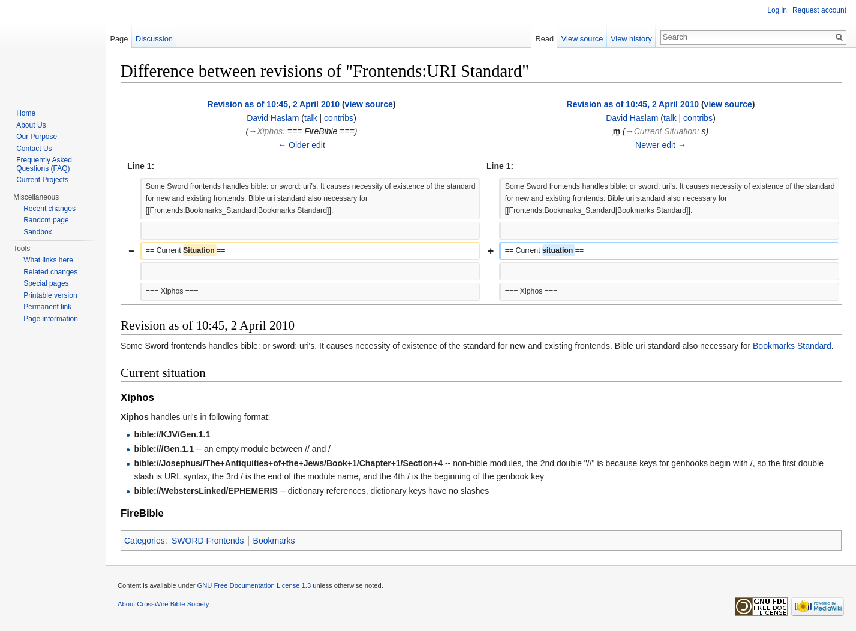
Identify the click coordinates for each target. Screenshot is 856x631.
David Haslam (273, 118)
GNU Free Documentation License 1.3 (254, 585)
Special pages (45, 283)
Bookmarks (274, 540)
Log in (777, 10)
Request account (819, 10)
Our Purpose (36, 136)
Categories (144, 540)
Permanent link (47, 307)
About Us (31, 125)
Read (544, 38)
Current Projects (42, 180)
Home (25, 113)
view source (369, 104)
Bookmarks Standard (792, 346)
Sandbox (37, 232)
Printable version (50, 295)
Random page (45, 220)
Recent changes (49, 208)
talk (310, 118)
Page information (50, 319)
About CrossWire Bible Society (163, 604)
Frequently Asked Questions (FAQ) (44, 164)
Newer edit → (660, 145)
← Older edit (301, 145)
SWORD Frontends (208, 540)
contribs (338, 118)
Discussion (154, 38)
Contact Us (34, 148)
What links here (48, 260)
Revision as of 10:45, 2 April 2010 (274, 104)
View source (582, 38)
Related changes (50, 272)
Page (119, 38)
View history (631, 38)
